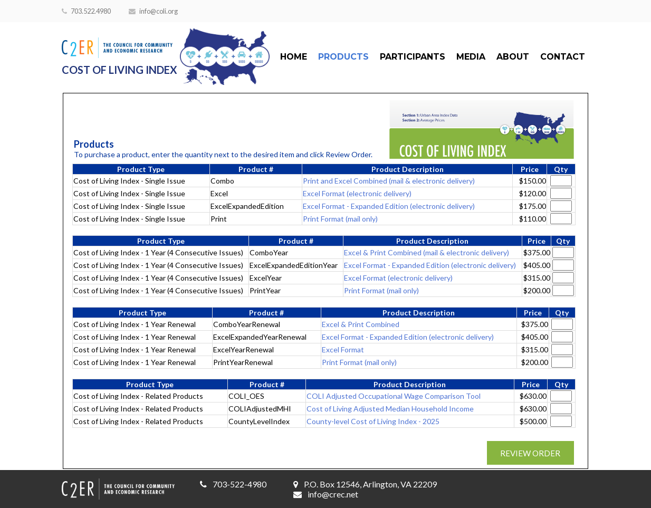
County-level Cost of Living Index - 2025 (373, 421)
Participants (412, 57)
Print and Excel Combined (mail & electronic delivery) (389, 180)
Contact (562, 57)
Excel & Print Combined (360, 324)
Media (470, 57)
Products (343, 57)
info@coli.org (153, 11)
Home (293, 57)
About (512, 57)
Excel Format (343, 349)
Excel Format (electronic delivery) (357, 193)
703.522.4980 (86, 11)
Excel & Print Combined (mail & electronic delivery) (426, 252)
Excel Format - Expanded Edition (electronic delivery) (389, 206)
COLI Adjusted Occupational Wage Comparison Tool (394, 395)
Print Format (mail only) (340, 218)
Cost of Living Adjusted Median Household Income (390, 408)
